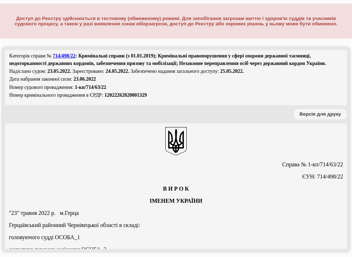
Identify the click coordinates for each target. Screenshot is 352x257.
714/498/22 (64, 56)
